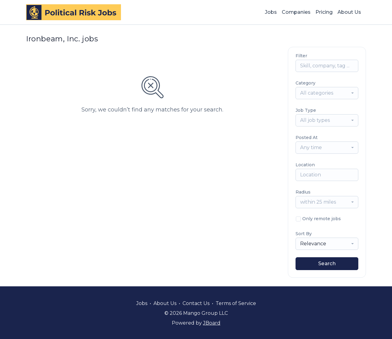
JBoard (212, 323)
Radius (303, 192)
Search (327, 263)
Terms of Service (236, 303)
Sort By (304, 233)
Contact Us (196, 303)
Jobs (271, 12)
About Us (349, 12)
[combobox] (327, 93)
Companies (296, 12)
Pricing (324, 12)
